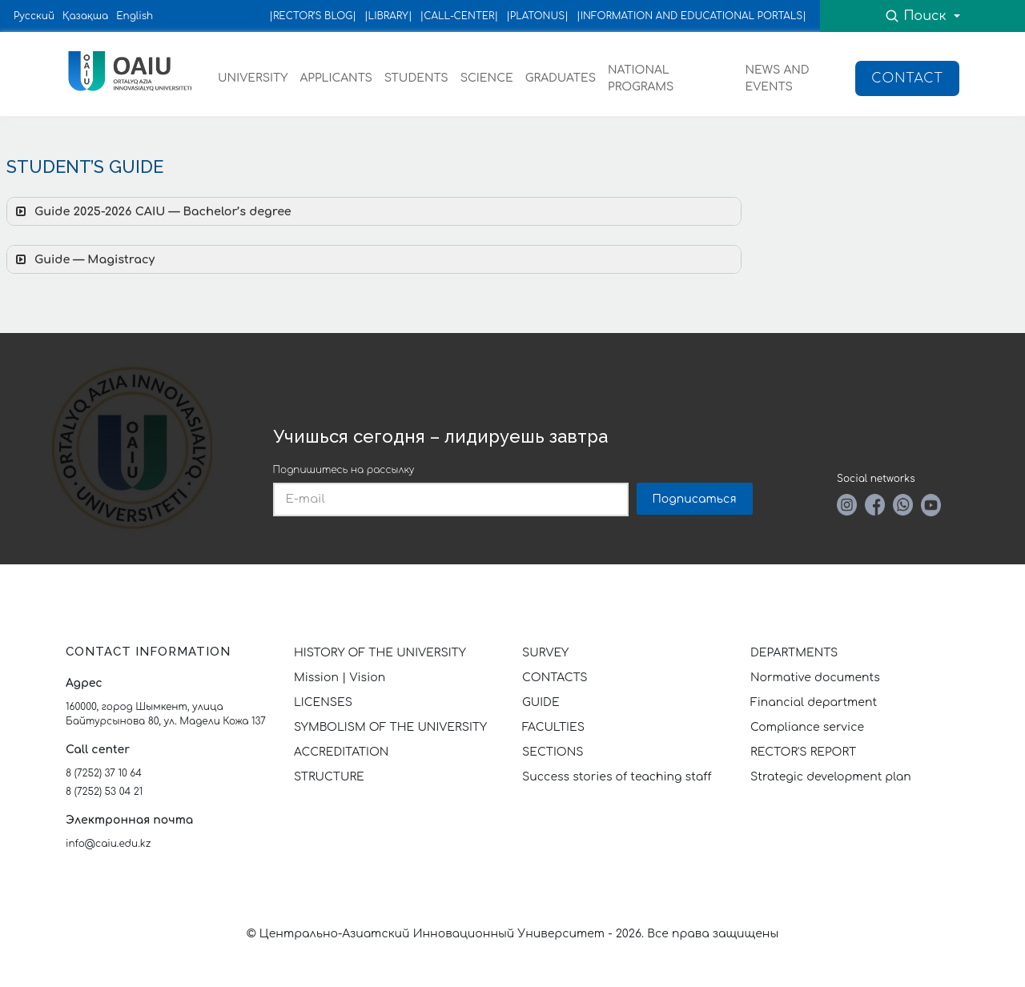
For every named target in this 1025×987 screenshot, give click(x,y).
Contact (907, 78)
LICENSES (323, 702)
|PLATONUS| (537, 16)
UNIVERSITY (252, 78)
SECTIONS (552, 752)
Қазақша (85, 16)
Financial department (813, 702)
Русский (34, 16)
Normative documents (815, 678)
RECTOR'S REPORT (803, 752)
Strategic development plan (830, 777)
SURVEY (545, 653)
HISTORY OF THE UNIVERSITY (380, 653)
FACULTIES (553, 727)
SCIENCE (486, 78)
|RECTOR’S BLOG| (312, 16)
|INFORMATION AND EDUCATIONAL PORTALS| (691, 16)
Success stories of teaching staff (617, 777)
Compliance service (807, 727)
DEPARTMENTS (794, 653)
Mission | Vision (339, 678)
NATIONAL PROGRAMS (640, 78)
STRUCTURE (329, 777)
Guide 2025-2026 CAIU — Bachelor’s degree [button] (152, 211)
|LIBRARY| (388, 16)
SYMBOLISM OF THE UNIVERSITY (390, 727)
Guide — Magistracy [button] (84, 259)
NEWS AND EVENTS (778, 78)
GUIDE (541, 702)
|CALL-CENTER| (459, 16)
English (134, 16)
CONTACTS (555, 678)
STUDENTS (416, 78)
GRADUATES (560, 78)
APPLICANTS (335, 78)
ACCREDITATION (341, 752)
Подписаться (695, 499)
